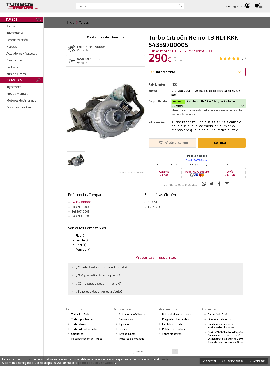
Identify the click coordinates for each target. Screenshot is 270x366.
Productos (74, 309)
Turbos (84, 22)
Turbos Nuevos (80, 324)
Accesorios (122, 309)
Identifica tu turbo (172, 324)
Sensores (124, 328)
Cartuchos (13, 67)
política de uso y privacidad (96, 362)
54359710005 (80, 211)
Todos (10, 26)
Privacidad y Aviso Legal (176, 314)
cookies (26, 359)
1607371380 (155, 206)
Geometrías (14, 60)
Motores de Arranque (21, 100)
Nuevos (11, 46)
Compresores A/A (18, 107)
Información (167, 309)
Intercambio (14, 33)
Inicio (70, 22)
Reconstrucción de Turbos (87, 338)
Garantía (209, 309)
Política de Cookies (173, 328)
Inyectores (13, 86)
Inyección (124, 324)
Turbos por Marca (82, 319)
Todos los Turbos (81, 314)
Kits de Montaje (17, 93)
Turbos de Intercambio (84, 328)
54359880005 (81, 216)
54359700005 (81, 206)
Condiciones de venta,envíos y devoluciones (221, 325)
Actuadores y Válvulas (21, 53)
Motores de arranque (131, 338)
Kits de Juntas (16, 74)
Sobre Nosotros (172, 333)
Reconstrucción (17, 39)
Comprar (221, 142)
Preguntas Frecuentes (175, 319)
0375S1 (152, 202)
